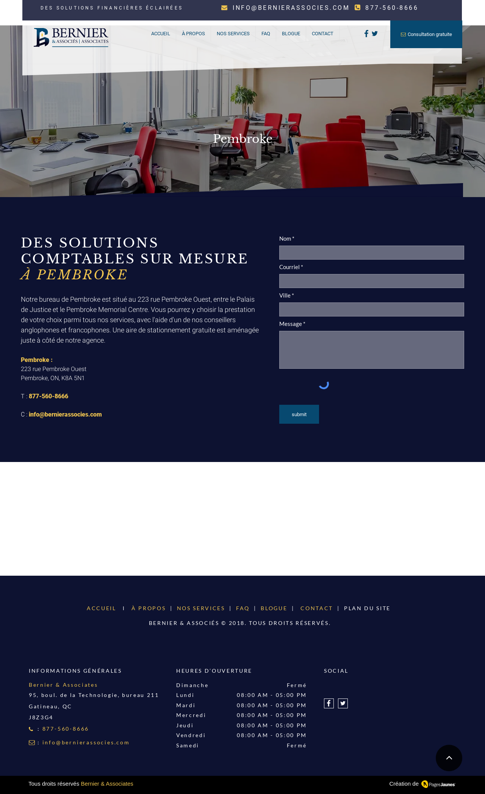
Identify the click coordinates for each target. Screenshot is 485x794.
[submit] (299, 414)
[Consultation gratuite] (426, 34)
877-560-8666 (48, 396)
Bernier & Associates (107, 783)
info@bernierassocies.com (65, 414)
